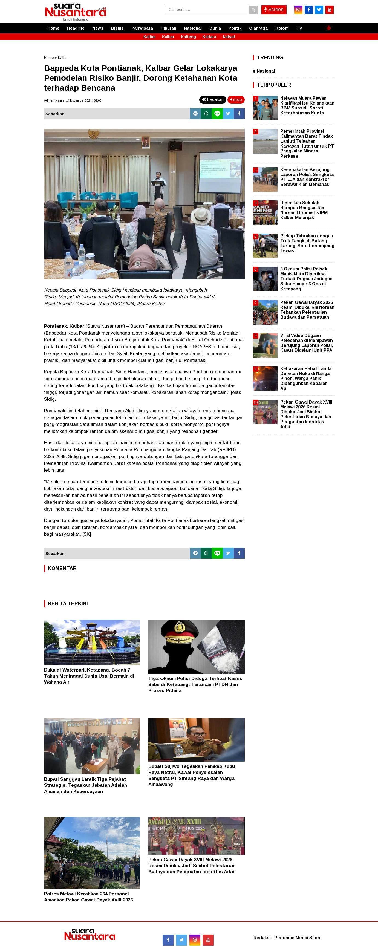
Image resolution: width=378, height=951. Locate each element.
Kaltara (209, 36)
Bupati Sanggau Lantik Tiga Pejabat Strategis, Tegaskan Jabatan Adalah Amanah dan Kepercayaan (85, 785)
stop (236, 99)
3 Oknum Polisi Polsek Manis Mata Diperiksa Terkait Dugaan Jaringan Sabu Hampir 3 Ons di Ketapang (306, 279)
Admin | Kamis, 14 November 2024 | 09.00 (72, 100)
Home (53, 28)
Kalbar (168, 36)
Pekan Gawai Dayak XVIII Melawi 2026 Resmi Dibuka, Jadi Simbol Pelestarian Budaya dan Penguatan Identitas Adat (192, 865)
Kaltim (149, 36)
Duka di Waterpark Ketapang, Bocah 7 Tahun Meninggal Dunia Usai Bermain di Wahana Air (89, 676)
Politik (235, 28)
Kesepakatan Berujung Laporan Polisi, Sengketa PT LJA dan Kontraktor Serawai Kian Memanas (307, 177)
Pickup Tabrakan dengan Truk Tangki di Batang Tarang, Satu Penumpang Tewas (307, 243)
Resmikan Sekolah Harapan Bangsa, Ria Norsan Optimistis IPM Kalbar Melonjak (304, 210)
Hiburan (168, 28)
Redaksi (261, 937)
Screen (274, 9)
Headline (76, 28)
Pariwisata (142, 28)
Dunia (215, 28)
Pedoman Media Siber (297, 937)
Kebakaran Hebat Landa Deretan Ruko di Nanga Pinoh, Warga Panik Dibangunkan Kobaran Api (305, 378)
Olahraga (258, 28)
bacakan (213, 99)
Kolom (282, 28)
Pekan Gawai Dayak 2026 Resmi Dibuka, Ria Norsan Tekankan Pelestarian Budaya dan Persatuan (307, 310)
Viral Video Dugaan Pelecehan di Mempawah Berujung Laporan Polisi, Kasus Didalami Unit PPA (306, 343)
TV (299, 28)
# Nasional (264, 71)
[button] (328, 25)
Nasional (193, 28)
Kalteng (188, 36)
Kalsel (229, 36)
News (97, 28)
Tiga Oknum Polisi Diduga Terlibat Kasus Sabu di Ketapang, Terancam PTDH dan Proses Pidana (195, 684)
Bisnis (117, 28)
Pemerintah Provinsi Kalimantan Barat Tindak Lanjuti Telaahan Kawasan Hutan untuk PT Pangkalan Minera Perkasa (307, 143)
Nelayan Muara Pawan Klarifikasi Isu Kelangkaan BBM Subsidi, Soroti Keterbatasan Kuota (307, 106)
